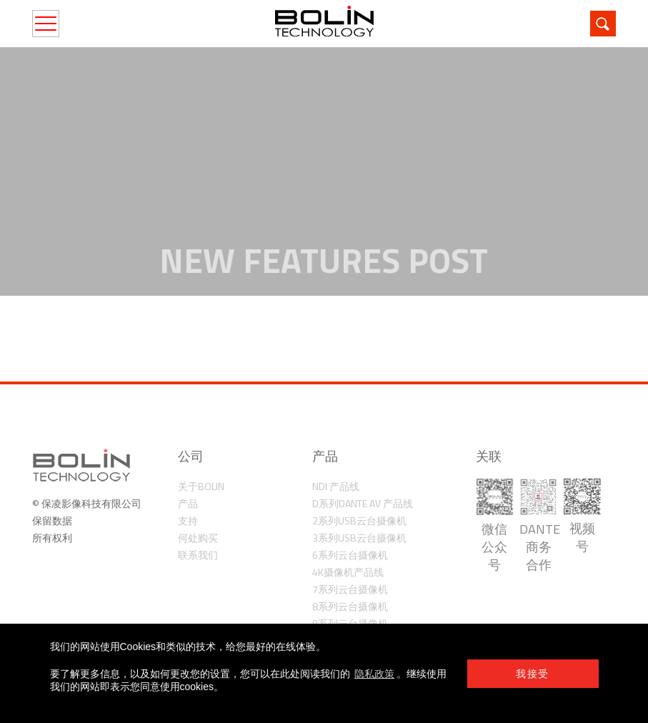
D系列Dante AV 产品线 (362, 503)
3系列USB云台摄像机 (359, 537)
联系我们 (198, 554)
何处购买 (198, 537)
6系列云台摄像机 (350, 554)
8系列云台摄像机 (350, 606)
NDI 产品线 (335, 486)
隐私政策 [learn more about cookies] (374, 673)
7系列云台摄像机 (350, 589)
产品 (188, 503)
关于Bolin (201, 486)
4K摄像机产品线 (348, 571)
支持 (188, 520)
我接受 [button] (532, 673)
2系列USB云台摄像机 (359, 520)
